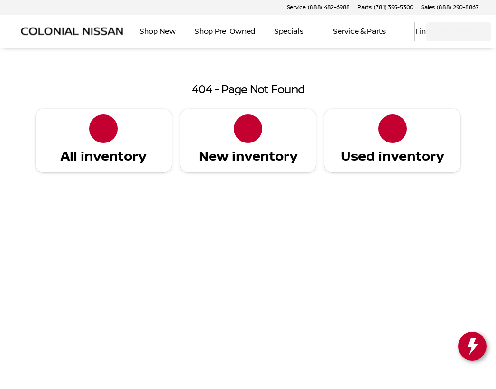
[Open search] (395, 31)
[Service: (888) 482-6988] (318, 7)
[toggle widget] (472, 346)
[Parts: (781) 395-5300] (385, 7)
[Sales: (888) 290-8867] (450, 7)
